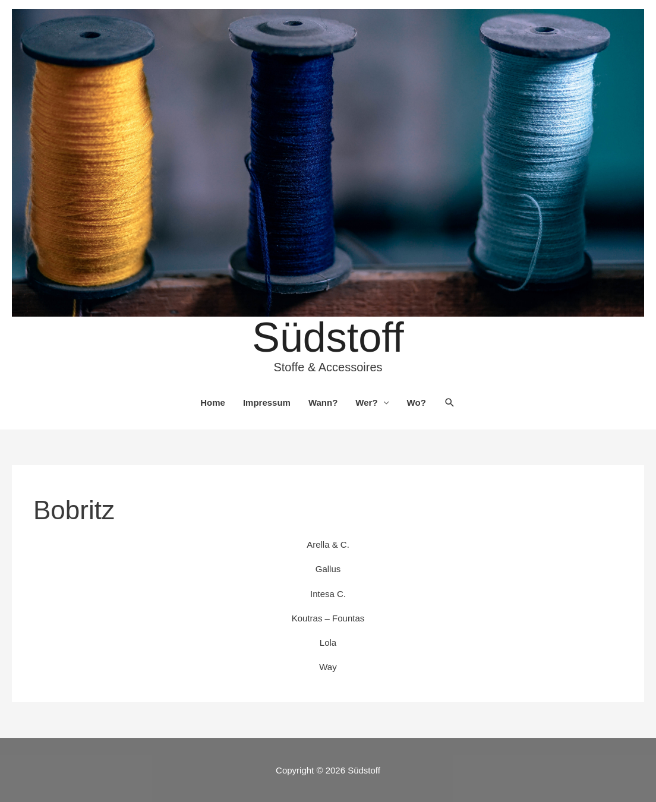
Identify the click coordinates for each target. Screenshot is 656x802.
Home (212, 402)
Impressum (267, 402)
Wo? (416, 402)
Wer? (366, 402)
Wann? (323, 402)
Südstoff (328, 337)
